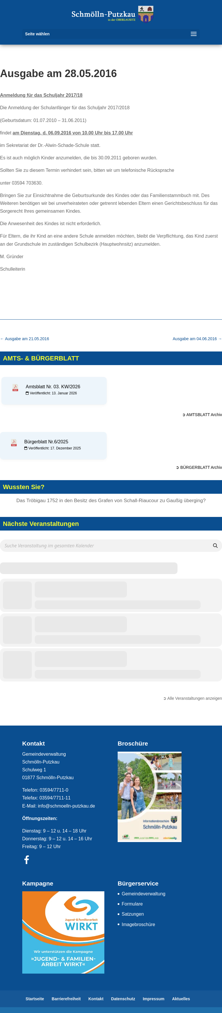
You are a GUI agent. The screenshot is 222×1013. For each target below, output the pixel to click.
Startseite (35, 998)
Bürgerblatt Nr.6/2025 (46, 441)
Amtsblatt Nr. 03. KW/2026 (53, 386)
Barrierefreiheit (66, 998)
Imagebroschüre (138, 924)
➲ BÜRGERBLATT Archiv (199, 467)
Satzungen (133, 914)
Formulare (132, 903)
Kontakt (95, 998)
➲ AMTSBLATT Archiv (202, 414)
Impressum (153, 998)
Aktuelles (181, 998)
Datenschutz (123, 998)
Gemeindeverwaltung (143, 893)
